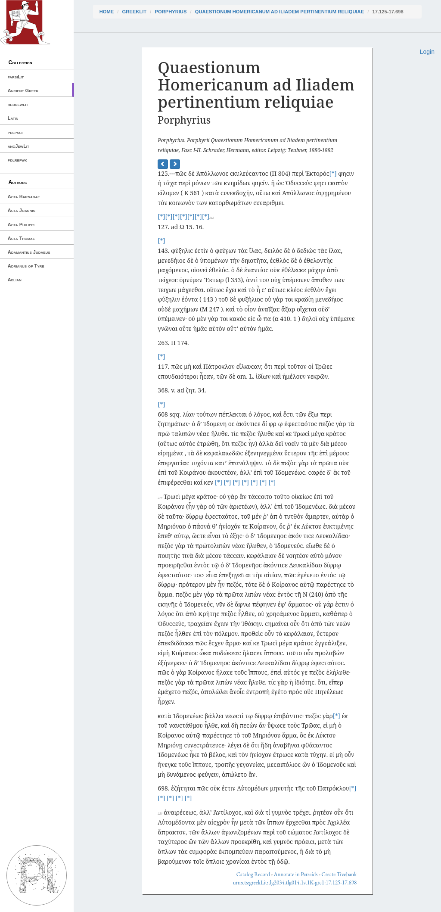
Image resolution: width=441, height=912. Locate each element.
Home (106, 11)
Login (427, 51)
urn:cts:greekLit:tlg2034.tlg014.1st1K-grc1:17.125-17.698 (295, 882)
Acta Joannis (21, 210)
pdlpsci (15, 132)
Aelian (15, 279)
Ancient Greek (23, 90)
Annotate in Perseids (296, 874)
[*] (333, 173)
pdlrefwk (17, 159)
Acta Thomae (21, 238)
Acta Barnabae (24, 196)
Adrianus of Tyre (26, 265)
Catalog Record (253, 874)
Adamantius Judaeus (29, 252)
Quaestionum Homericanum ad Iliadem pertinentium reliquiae (279, 11)
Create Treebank (339, 874)
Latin (13, 118)
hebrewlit (18, 104)
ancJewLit (18, 146)
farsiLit (16, 76)
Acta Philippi (21, 224)
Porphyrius (170, 11)
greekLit (134, 11)
